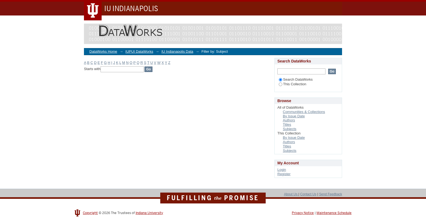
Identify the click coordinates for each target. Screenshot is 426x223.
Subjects (289, 129)
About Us (291, 194)
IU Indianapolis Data (177, 51)
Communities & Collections (304, 112)
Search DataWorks (296, 79)
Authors (289, 120)
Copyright (90, 213)
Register (283, 174)
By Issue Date (294, 116)
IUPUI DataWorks (139, 51)
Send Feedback (330, 194)
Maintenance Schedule (334, 213)
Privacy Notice (303, 213)
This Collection (292, 84)
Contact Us (308, 194)
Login (281, 170)
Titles (287, 125)
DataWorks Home (103, 51)
